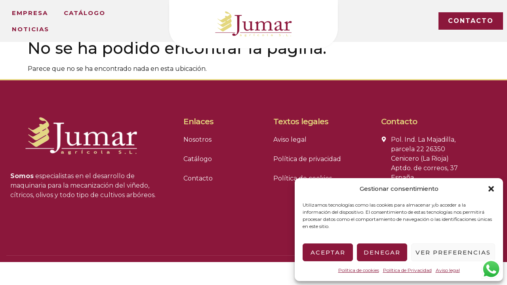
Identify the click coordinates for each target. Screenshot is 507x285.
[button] (491, 189)
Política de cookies (358, 270)
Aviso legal (448, 270)
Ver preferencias (453, 252)
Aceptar (328, 252)
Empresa (30, 13)
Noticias (30, 29)
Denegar (382, 252)
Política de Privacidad (407, 270)
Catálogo (84, 13)
